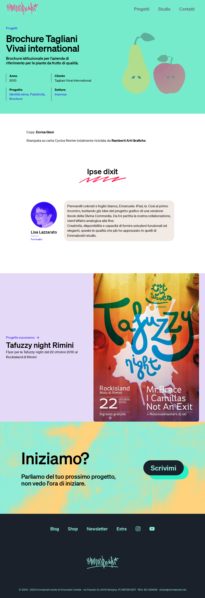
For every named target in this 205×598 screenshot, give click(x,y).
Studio (164, 9)
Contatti (187, 9)
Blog (54, 528)
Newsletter (97, 528)
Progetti (141, 9)
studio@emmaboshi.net (172, 589)
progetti (11, 28)
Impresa (60, 94)
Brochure (16, 99)
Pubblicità (37, 94)
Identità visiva (18, 94)
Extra (122, 528)
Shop (73, 528)
